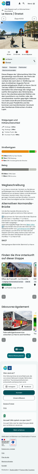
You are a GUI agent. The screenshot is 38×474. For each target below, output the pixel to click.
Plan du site (5, 457)
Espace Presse (8, 404)
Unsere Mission (19, 398)
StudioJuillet (14, 470)
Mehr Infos (30, 225)
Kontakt (19, 393)
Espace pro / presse (8, 449)
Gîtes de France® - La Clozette (15, 279)
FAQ (5, 408)
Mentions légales (7, 461)
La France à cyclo (23, 229)
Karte (20, 349)
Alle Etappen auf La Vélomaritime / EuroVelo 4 (17, 10)
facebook (27, 387)
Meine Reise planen (16, 356)
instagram (12, 387)
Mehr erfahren (19, 430)
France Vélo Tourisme (27, 470)
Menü (30, 4)
